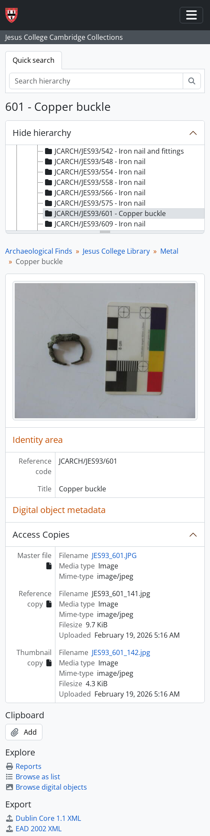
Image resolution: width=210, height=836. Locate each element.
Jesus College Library (116, 251)
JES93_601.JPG (114, 555)
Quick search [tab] (34, 60)
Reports (23, 766)
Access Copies (41, 534)
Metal (169, 251)
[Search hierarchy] (96, 81)
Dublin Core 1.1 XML (43, 818)
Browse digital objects (46, 787)
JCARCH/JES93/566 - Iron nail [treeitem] (94, 192)
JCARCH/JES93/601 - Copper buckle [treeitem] (104, 213)
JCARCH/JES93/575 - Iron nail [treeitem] (94, 203)
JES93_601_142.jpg (121, 652)
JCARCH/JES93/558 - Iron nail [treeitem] (94, 182)
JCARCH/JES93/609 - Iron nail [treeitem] (94, 224)
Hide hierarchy (42, 133)
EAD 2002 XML (33, 828)
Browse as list (32, 776)
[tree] (105, 188)
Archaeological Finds (38, 251)
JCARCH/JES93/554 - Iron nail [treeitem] (94, 172)
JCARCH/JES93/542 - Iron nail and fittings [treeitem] (113, 151)
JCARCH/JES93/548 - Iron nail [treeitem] (94, 161)
